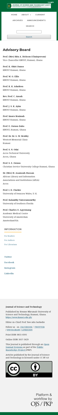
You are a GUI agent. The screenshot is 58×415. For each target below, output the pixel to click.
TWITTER (39, 327)
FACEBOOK (26, 327)
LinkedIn (9, 273)
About (25, 14)
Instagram (9, 268)
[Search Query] (29, 31)
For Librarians (10, 244)
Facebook (9, 262)
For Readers (9, 236)
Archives (18, 20)
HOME (14, 14)
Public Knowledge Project (24, 348)
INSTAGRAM (13, 329)
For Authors (9, 240)
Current (40, 14)
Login (51, 2)
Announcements (36, 20)
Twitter (8, 256)
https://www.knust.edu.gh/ (19, 317)
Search (30, 26)
